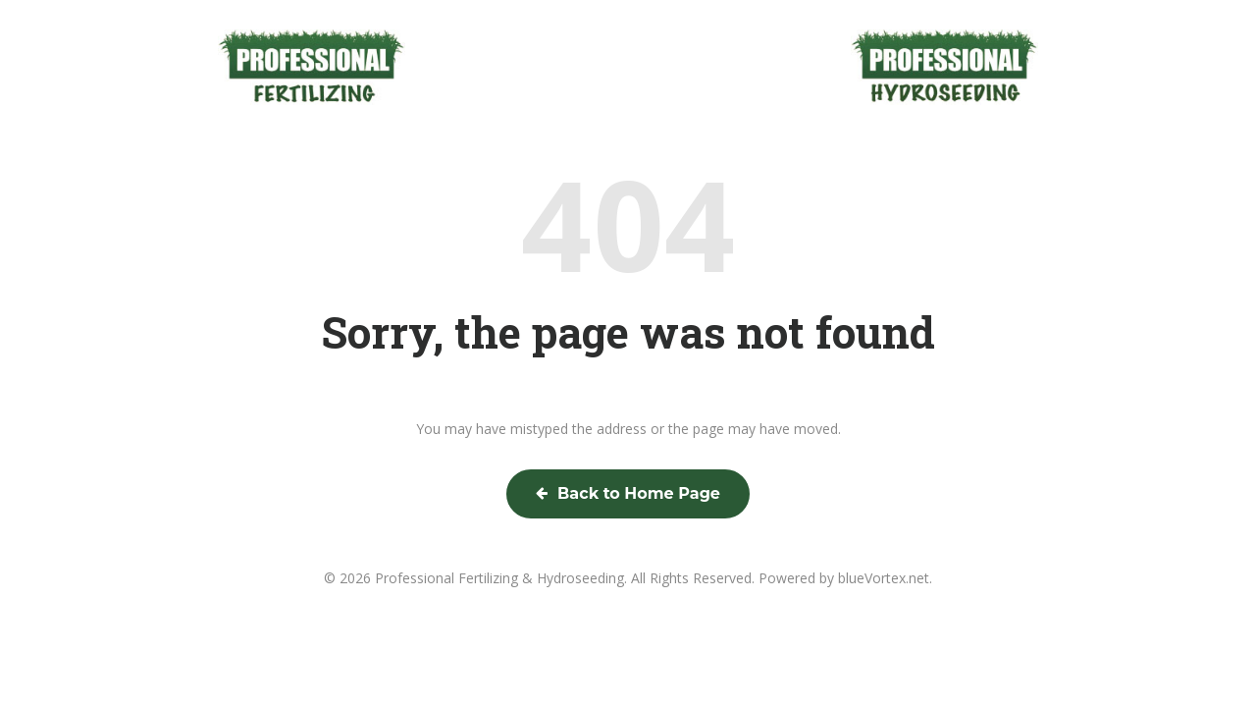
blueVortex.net (883, 578)
